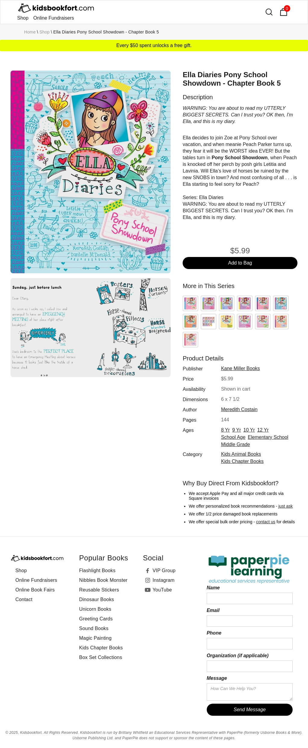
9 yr (236, 430)
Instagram (163, 580)
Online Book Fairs (35, 589)
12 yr (263, 430)
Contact (24, 599)
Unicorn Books (95, 609)
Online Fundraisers (53, 18)
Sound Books (93, 628)
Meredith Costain (239, 409)
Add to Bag (240, 262)
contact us (265, 521)
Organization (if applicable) (238, 655)
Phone (214, 632)
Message (217, 678)
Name (213, 587)
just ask (285, 506)
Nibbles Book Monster (103, 580)
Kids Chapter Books (242, 461)
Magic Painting (95, 638)
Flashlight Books (97, 570)
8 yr (225, 430)
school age (233, 437)
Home (30, 32)
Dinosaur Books (96, 599)
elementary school (268, 437)
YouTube (162, 589)
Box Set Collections (100, 657)
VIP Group (163, 570)
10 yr (249, 430)
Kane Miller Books (240, 368)
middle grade (235, 444)
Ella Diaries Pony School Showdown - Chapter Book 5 (106, 32)
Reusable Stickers (99, 589)
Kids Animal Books (241, 454)
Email (213, 610)
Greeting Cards (96, 618)
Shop (22, 18)
